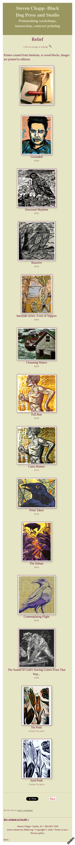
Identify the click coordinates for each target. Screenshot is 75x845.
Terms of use (61, 829)
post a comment (25, 810)
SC (41, 826)
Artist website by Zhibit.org (20, 829)
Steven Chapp (23, 826)
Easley (36, 826)
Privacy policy (37, 833)
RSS (6, 839)
